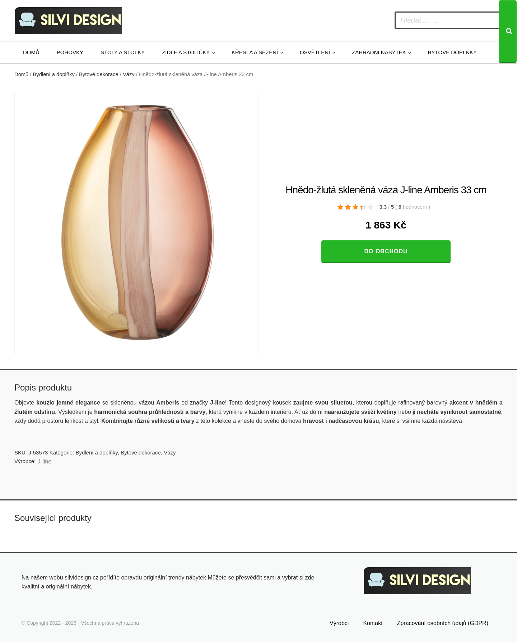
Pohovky (70, 52)
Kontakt (372, 623)
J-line (44, 461)
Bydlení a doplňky (54, 74)
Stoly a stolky (123, 52)
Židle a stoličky (186, 52)
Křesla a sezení (255, 52)
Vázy (129, 74)
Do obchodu (385, 251)
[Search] (508, 31)
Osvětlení (315, 52)
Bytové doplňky (452, 52)
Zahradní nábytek (379, 52)
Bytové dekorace (98, 74)
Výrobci (339, 623)
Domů (31, 52)
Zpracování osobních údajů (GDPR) (442, 623)
